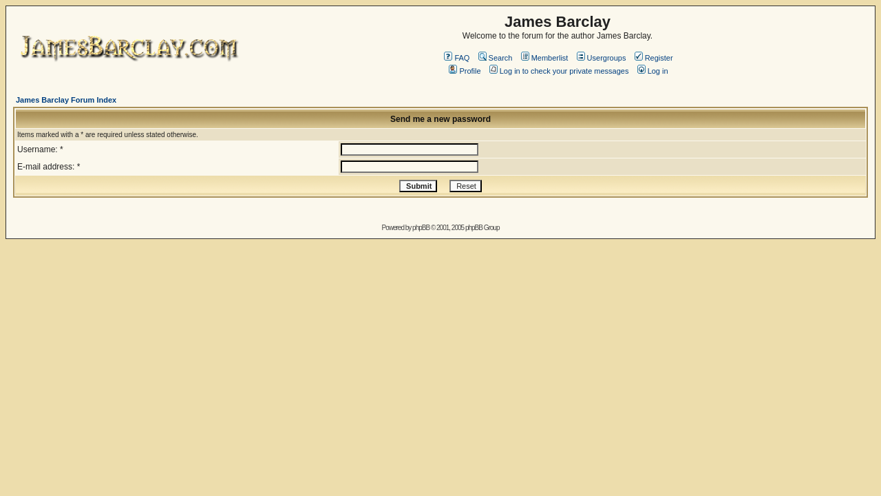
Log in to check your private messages (559, 71)
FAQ (456, 58)
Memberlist (545, 58)
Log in (652, 71)
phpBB (420, 227)
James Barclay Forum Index (66, 100)
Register (654, 58)
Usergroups (601, 58)
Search (495, 58)
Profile (464, 71)
